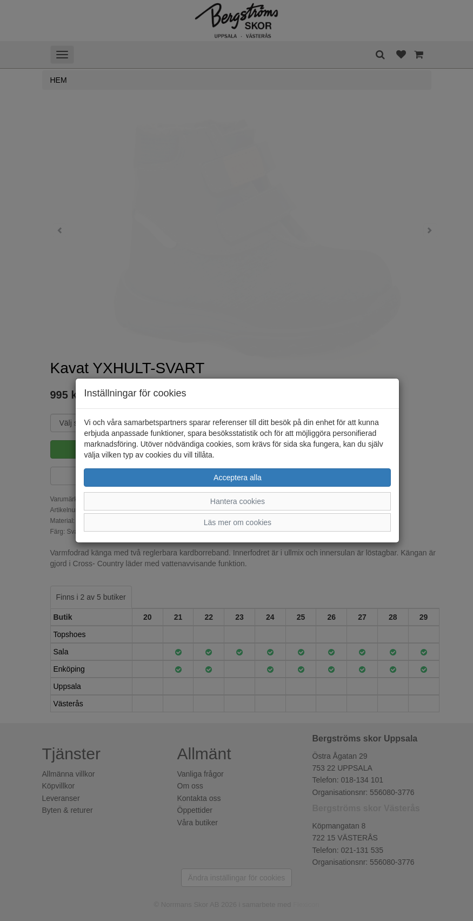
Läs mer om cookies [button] (237, 522)
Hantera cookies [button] (237, 501)
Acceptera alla (238, 477)
